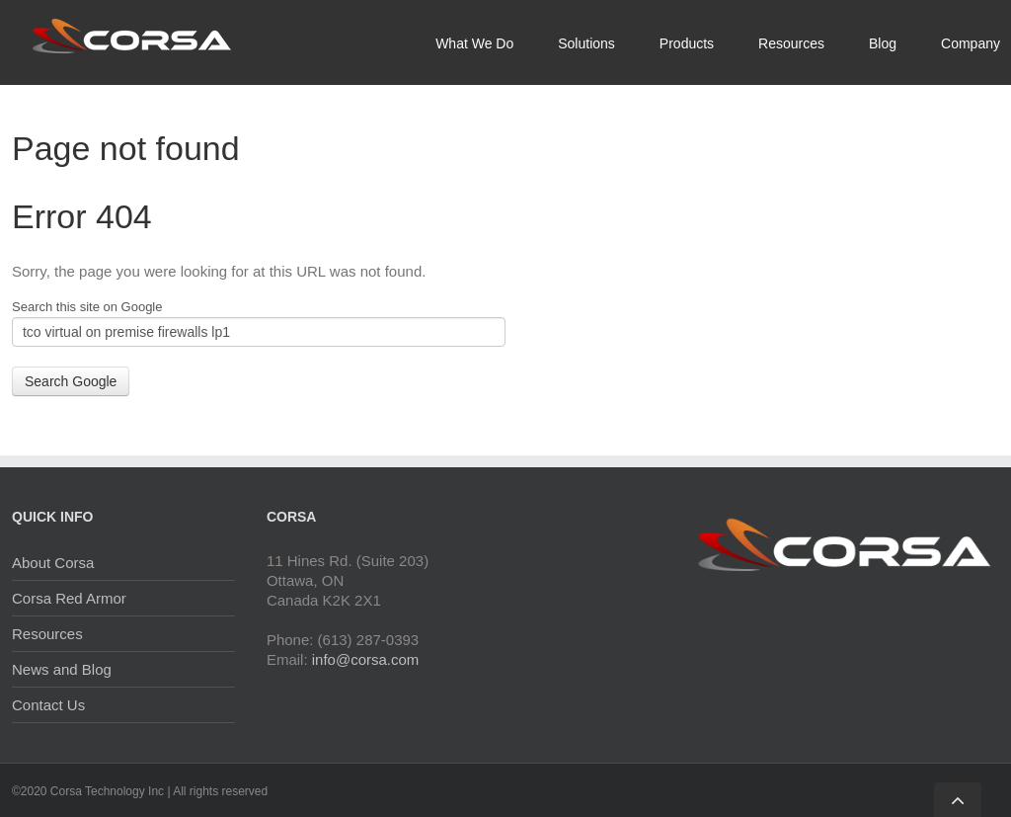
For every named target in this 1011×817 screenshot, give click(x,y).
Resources (47, 633)
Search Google (71, 381)
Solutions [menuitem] (586, 43)
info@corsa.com (366, 659)
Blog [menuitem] (882, 43)
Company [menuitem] (970, 43)
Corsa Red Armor (69, 598)
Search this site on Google (87, 306)
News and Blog (62, 669)
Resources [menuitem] (791, 43)
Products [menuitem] (687, 43)
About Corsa (53, 562)
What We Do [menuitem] (474, 43)
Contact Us (48, 704)
